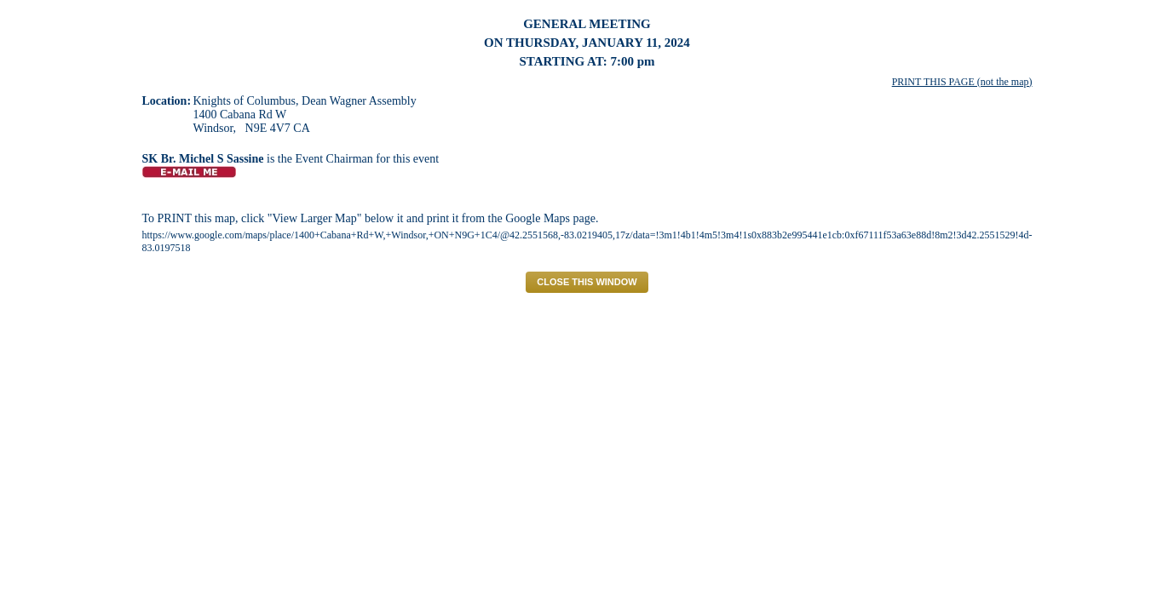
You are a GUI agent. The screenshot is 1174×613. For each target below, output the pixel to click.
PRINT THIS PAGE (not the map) (962, 82)
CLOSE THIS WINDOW (586, 282)
